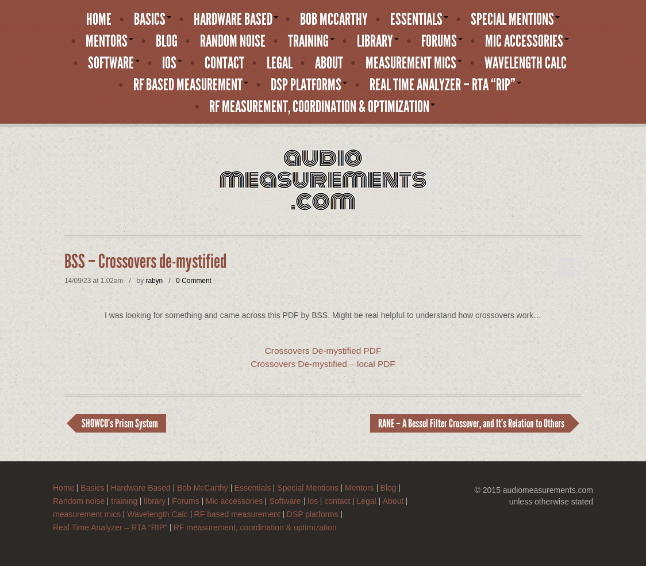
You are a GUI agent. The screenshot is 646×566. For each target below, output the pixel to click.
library (378, 41)
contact (224, 63)
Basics (152, 20)
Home (98, 20)
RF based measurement (190, 85)
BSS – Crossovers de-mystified (145, 261)
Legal (280, 63)
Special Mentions (515, 20)
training (311, 41)
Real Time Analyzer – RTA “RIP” (445, 85)
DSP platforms (309, 85)
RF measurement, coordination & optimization (322, 107)
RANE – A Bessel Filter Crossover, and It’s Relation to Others (471, 423)
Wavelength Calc (525, 63)
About (329, 63)
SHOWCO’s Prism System (120, 423)
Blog (167, 41)
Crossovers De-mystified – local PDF (323, 364)
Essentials (419, 20)
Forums (442, 41)
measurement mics (414, 63)
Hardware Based (236, 20)
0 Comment (193, 281)
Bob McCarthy (334, 20)
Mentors (109, 41)
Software (114, 63)
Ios (172, 63)
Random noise (233, 41)
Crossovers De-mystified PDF (323, 350)
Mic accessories (527, 41)
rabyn (154, 281)
